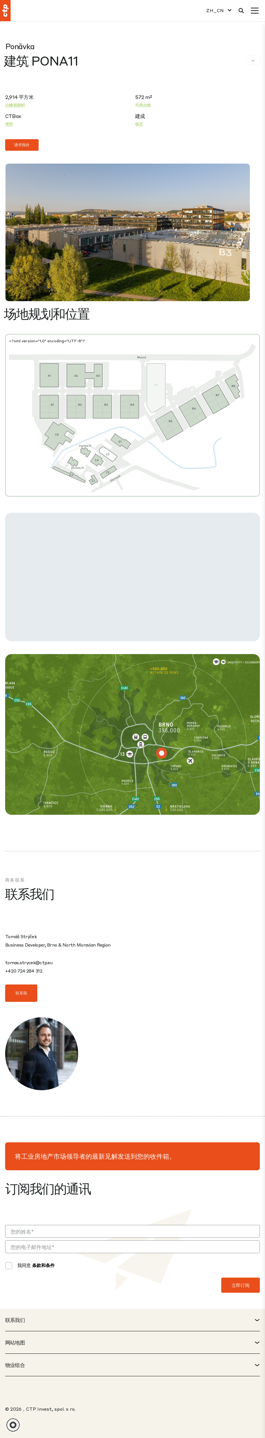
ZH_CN (215, 10)
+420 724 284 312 (23, 971)
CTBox (13, 115)
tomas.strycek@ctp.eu (28, 962)
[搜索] (241, 10)
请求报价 (22, 144)
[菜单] (255, 10)
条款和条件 (43, 1265)
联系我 (21, 993)
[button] (13, 1425)
